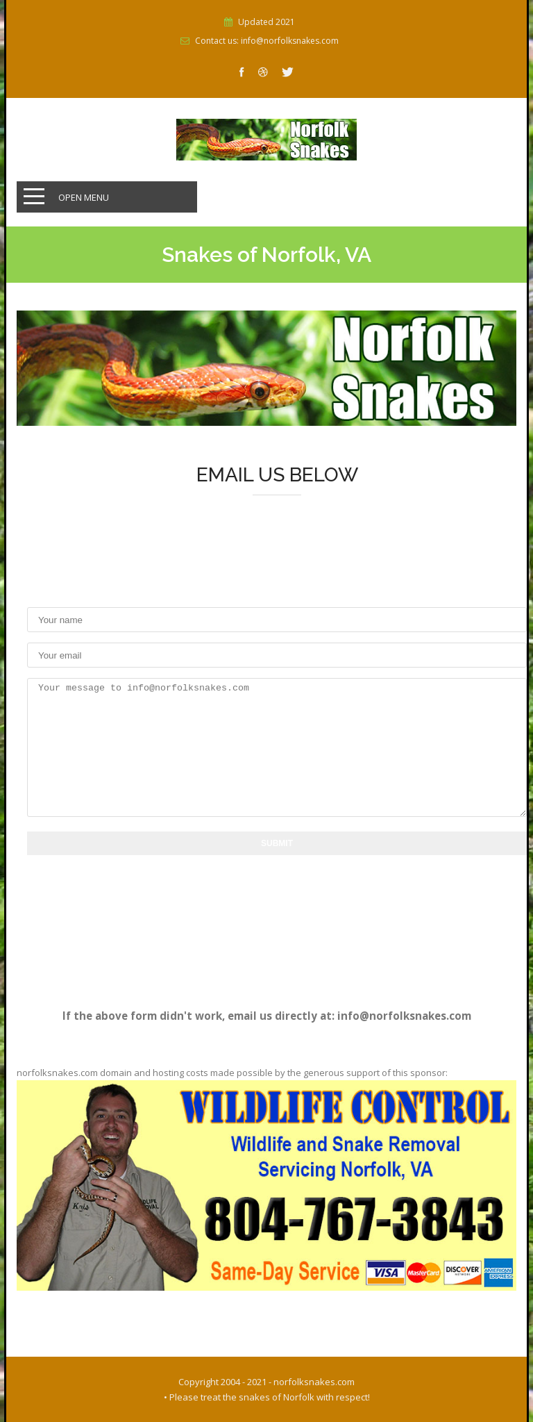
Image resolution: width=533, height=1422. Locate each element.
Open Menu (83, 197)
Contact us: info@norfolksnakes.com (267, 41)
